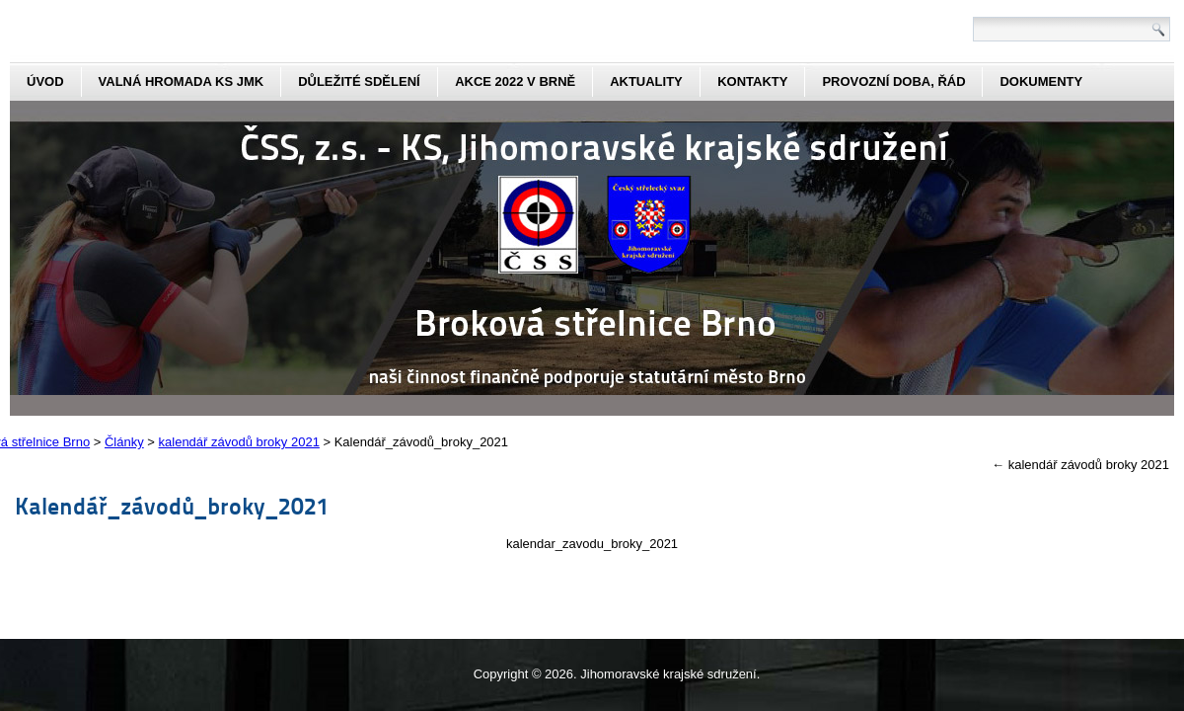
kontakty (752, 81)
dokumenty (1040, 81)
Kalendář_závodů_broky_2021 (172, 505)
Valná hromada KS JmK (181, 81)
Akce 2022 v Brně (515, 81)
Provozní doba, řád (893, 81)
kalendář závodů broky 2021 (1080, 464)
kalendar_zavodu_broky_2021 (592, 543)
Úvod (45, 81)
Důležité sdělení (359, 81)
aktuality (646, 81)
